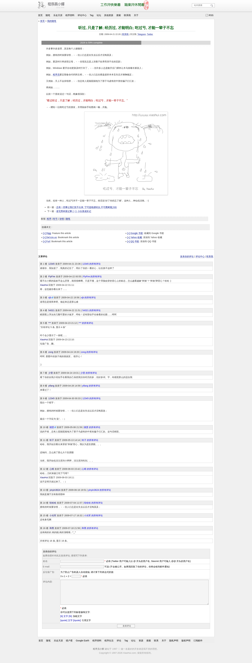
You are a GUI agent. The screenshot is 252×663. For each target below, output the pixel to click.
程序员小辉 (98, 653)
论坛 (99, 15)
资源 (141, 645)
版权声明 (185, 645)
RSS (211, 15)
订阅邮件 (198, 645)
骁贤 (52, 427)
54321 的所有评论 (91, 310)
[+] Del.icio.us (50, 237)
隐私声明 (173, 645)
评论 (119, 645)
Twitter (150, 34)
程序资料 (69, 15)
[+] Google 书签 (135, 233)
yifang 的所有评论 (91, 385)
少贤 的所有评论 (89, 373)
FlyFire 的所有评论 (92, 276)
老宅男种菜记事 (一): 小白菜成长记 (73, 211)
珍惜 (61, 218)
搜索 (118, 15)
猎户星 (69, 645)
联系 (156, 645)
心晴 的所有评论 (90, 469)
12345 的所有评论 (91, 264)
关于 (136, 15)
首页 (40, 15)
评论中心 (82, 15)
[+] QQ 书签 (133, 241)
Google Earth (82, 645)
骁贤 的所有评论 (92, 427)
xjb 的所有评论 (88, 297)
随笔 (48, 15)
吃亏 (55, 218)
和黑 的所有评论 (90, 528)
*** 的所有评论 (86, 323)
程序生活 (108, 645)
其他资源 (108, 15)
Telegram (141, 34)
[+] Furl (46, 241)
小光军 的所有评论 (93, 515)
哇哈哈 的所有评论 (93, 503)
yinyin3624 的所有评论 (99, 490)
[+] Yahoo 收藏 (134, 237)
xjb (49, 297)
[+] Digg (47, 233)
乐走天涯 (57, 15)
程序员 (56, 74)
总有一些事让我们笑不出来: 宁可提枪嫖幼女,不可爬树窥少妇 (86, 207)
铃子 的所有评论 (90, 440)
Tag (92, 15)
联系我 (127, 15)
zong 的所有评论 (89, 352)
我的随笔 (51, 21)
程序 (49, 218)
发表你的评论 (187, 256)
